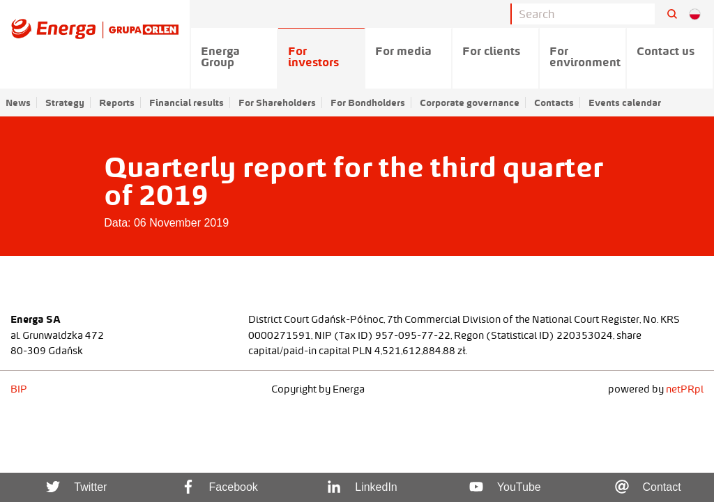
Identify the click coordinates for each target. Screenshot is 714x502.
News (18, 102)
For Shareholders (277, 102)
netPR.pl (685, 389)
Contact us (665, 51)
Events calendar (624, 102)
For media (403, 51)
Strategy (64, 102)
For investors (313, 56)
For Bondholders (368, 102)
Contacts (554, 102)
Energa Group (220, 56)
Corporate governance (469, 102)
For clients (491, 51)
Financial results (186, 102)
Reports (117, 102)
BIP (18, 389)
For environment (585, 56)
